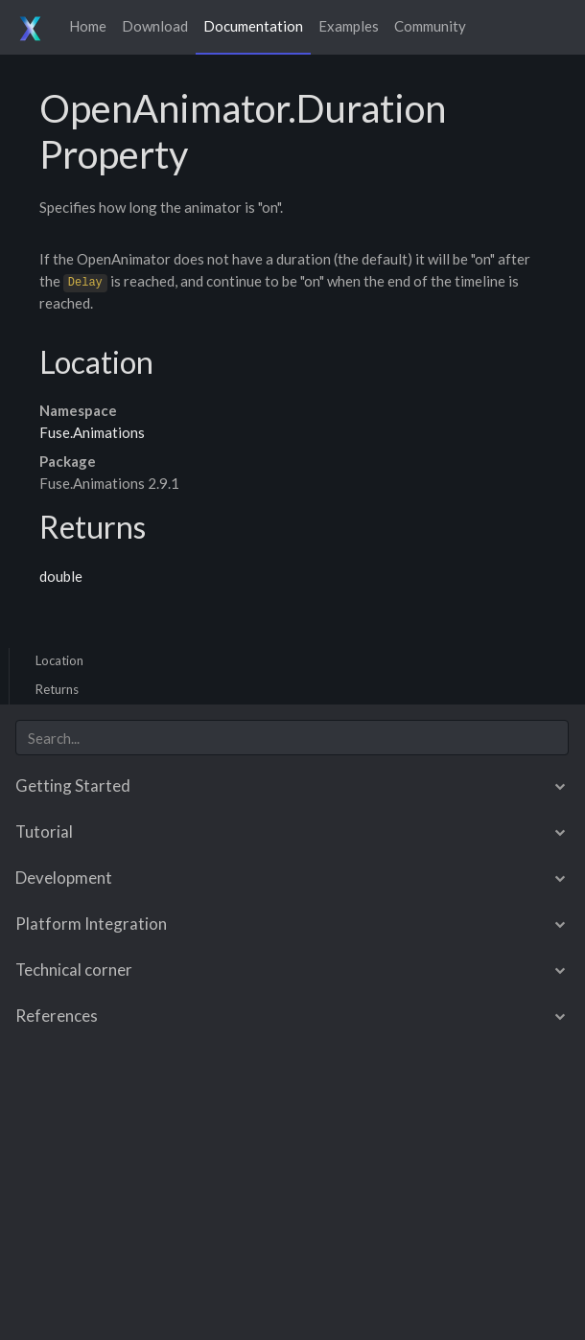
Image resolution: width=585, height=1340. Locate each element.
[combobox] (292, 737)
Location (59, 660)
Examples (348, 26)
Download (155, 26)
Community (430, 26)
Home (87, 26)
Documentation (253, 26)
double (60, 576)
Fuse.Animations (92, 432)
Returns (57, 689)
